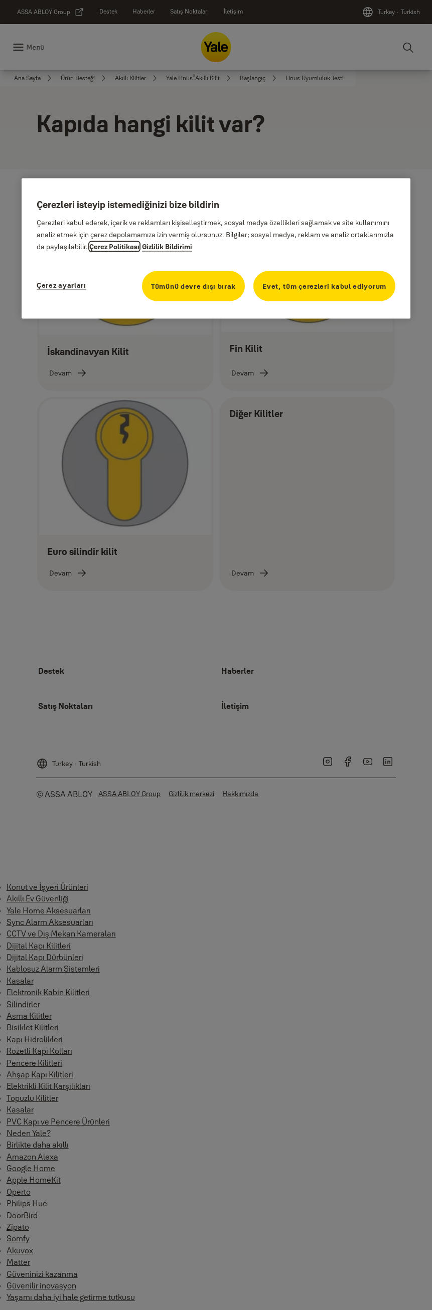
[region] (216, 248)
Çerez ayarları (61, 285)
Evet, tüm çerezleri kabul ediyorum (324, 286)
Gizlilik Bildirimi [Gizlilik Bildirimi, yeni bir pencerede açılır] (167, 246)
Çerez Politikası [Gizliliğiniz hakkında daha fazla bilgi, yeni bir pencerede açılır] (114, 246)
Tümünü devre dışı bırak (193, 286)
